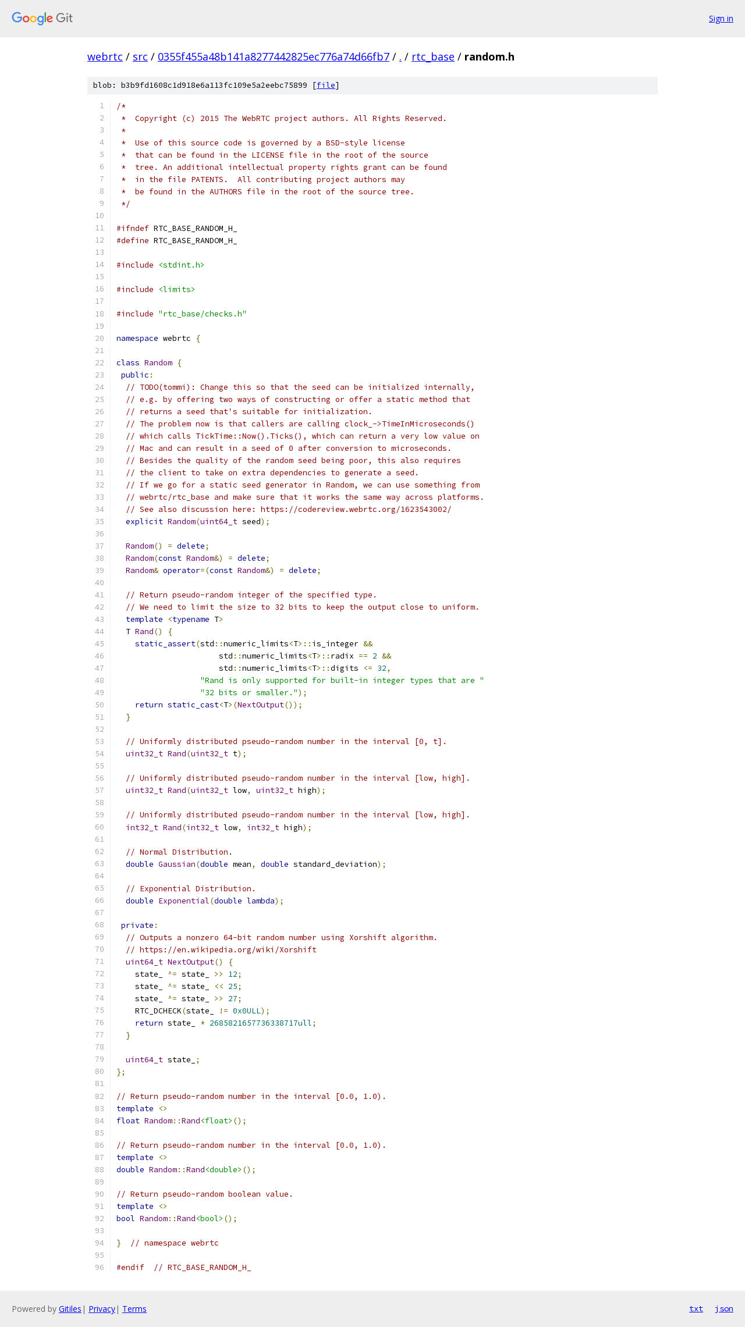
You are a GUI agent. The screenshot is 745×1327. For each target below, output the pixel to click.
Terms (134, 1308)
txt (696, 1308)
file (326, 85)
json (724, 1308)
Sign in (721, 18)
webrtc (105, 56)
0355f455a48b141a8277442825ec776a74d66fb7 (273, 56)
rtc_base (433, 56)
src (140, 56)
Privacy (101, 1308)
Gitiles (70, 1308)
